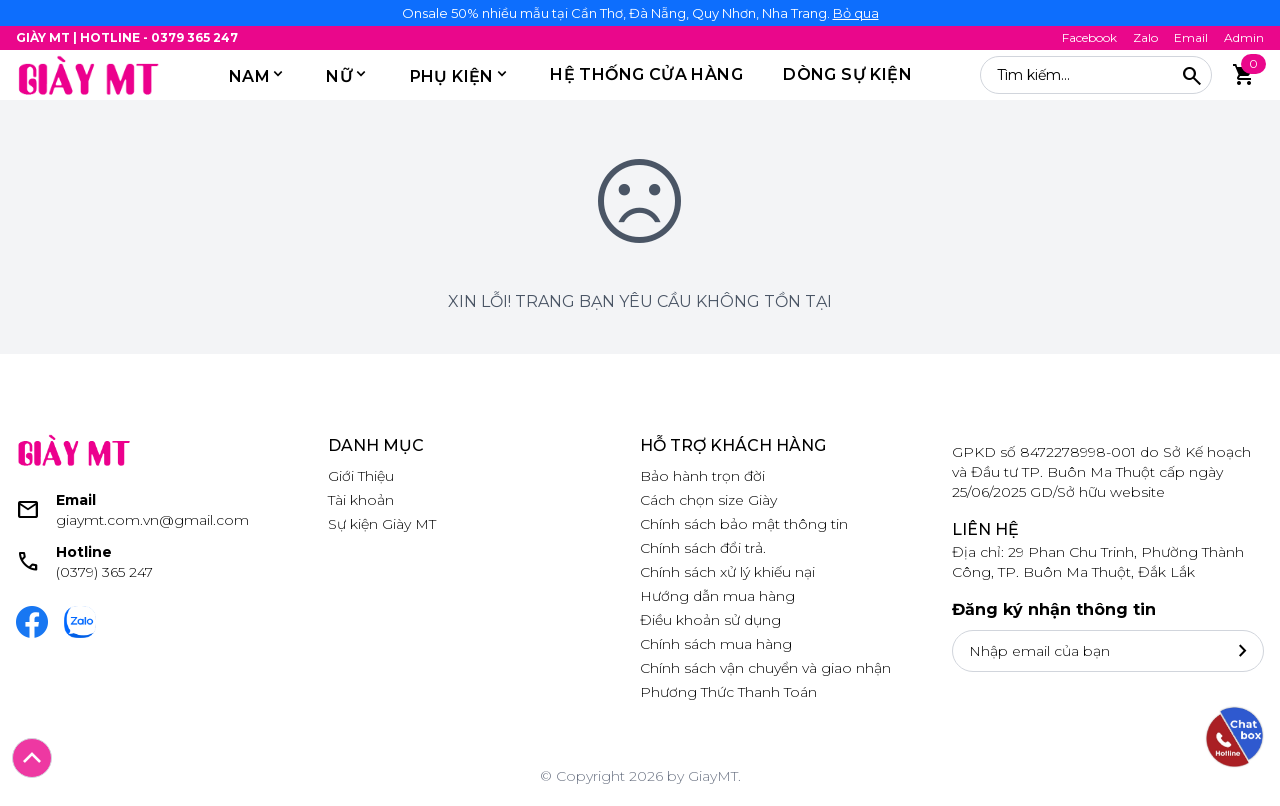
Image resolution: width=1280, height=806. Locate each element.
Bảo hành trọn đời (702, 476)
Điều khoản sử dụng (710, 620)
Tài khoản (361, 500)
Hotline (84, 552)
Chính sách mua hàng (716, 644)
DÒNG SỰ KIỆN (847, 74)
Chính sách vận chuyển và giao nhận (765, 668)
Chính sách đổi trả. (703, 548)
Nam (249, 76)
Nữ (339, 76)
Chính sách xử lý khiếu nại (727, 572)
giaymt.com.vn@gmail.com (152, 520)
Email (1191, 37)
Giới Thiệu (361, 476)
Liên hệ (985, 529)
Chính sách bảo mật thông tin (744, 524)
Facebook (1089, 37)
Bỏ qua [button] (856, 13)
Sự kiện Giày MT (382, 524)
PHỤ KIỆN (452, 76)
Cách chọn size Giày (708, 500)
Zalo (1145, 37)
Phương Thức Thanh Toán (728, 692)
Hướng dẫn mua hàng (717, 596)
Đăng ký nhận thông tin (1054, 609)
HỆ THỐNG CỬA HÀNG (646, 74)
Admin (1244, 37)
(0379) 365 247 (104, 572)
